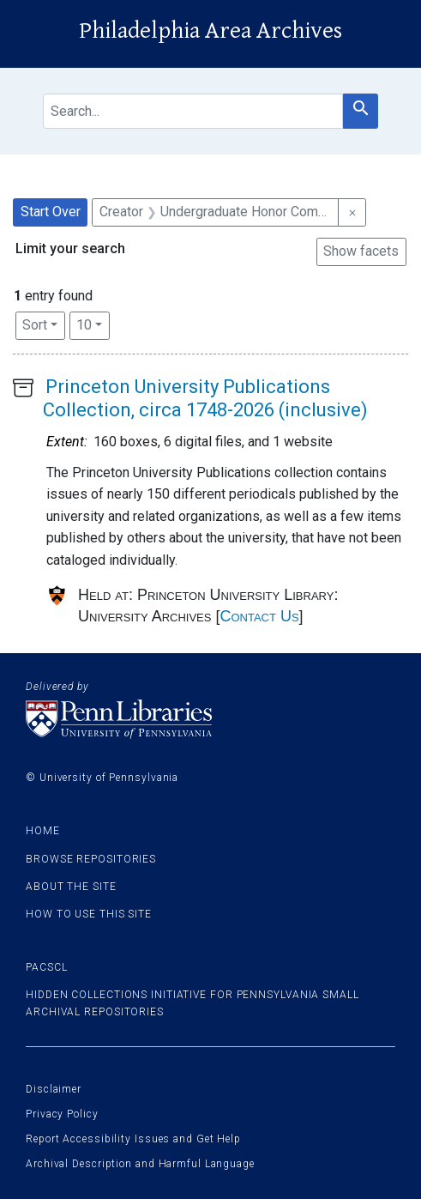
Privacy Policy (62, 1114)
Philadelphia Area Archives (210, 31)
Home (43, 831)
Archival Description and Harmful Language (140, 1164)
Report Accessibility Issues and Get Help (133, 1139)
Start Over (51, 211)
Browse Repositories (91, 859)
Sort (34, 325)
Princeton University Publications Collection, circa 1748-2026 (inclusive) (205, 398)
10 (93, 323)
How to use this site (89, 914)
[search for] (193, 111)
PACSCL (46, 967)
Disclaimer (53, 1089)
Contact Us (259, 616)
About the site (71, 887)
